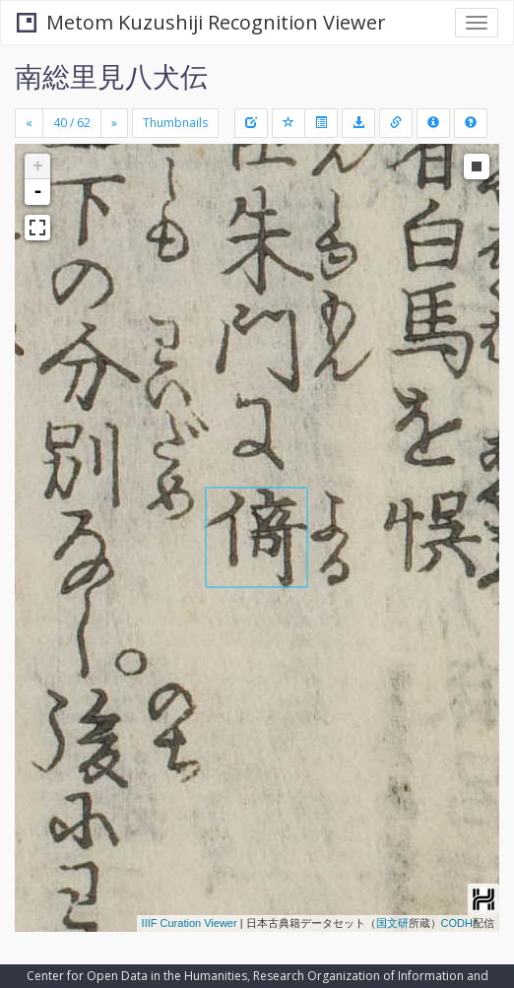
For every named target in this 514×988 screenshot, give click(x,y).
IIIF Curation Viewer (189, 923)
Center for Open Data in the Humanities (137, 975)
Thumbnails (175, 122)
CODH (457, 923)
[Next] (114, 123)
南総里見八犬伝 (111, 76)
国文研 (392, 923)
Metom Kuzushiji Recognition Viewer (201, 22)
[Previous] (29, 123)
